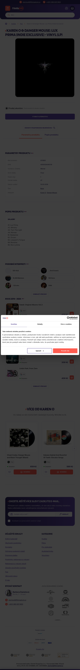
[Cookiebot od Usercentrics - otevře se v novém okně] (68, 318)
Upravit (40, 351)
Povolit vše (65, 351)
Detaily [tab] (40, 324)
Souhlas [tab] (14, 324)
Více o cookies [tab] (66, 324)
